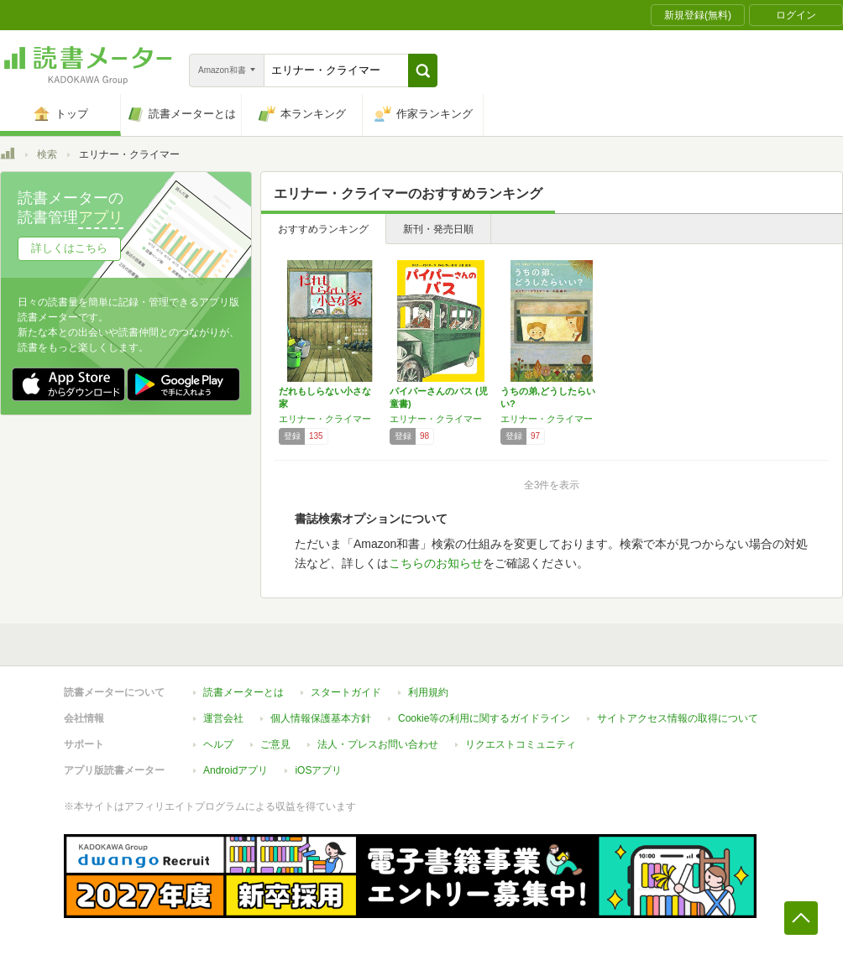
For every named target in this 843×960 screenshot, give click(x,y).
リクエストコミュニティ (520, 744)
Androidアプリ (235, 770)
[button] (422, 70)
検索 (47, 154)
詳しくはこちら (69, 248)
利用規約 (428, 692)
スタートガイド (346, 692)
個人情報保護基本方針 (320, 718)
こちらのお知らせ (436, 563)
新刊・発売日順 (438, 229)
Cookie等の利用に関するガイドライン (484, 718)
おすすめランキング (323, 229)
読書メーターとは (243, 692)
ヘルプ (218, 744)
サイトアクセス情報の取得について (677, 718)
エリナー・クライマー (325, 419)
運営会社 (223, 718)
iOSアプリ (318, 770)
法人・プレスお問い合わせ (377, 744)
